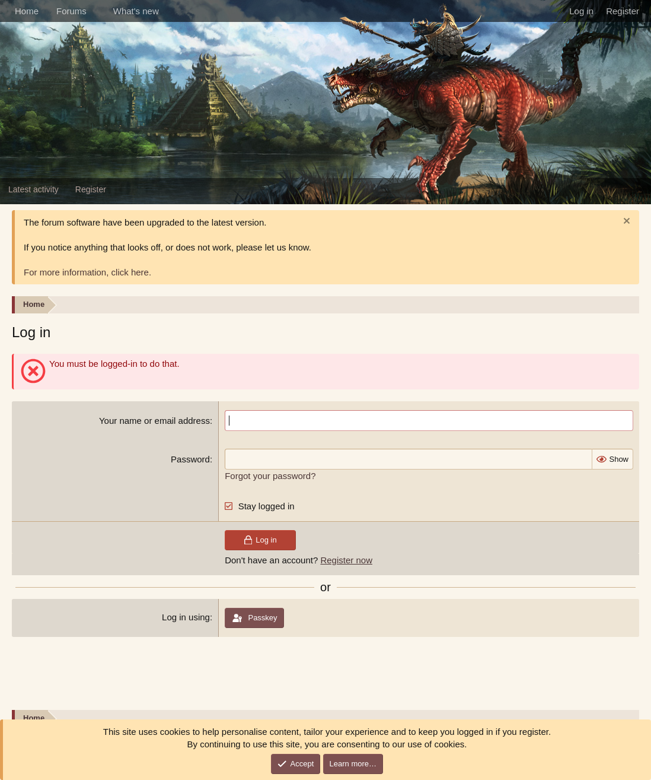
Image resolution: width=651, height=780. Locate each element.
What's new (136, 11)
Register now (346, 560)
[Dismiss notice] (625, 222)
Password (190, 459)
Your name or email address (154, 421)
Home (27, 11)
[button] (96, 11)
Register (90, 189)
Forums (71, 11)
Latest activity (33, 189)
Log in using (186, 617)
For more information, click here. (87, 272)
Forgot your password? (270, 476)
